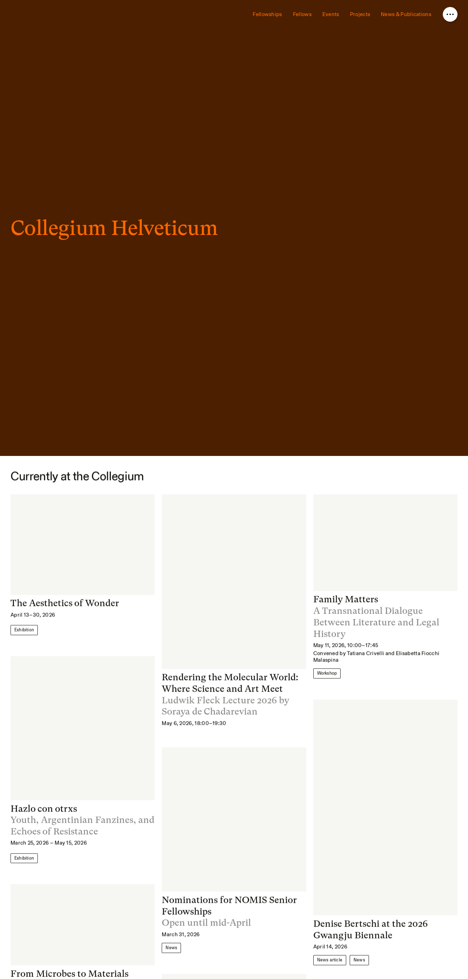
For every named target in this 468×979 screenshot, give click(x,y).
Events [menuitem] (330, 14)
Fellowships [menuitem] (267, 14)
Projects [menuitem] (360, 14)
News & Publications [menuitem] (406, 14)
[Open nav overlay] (450, 14)
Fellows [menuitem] (302, 14)
